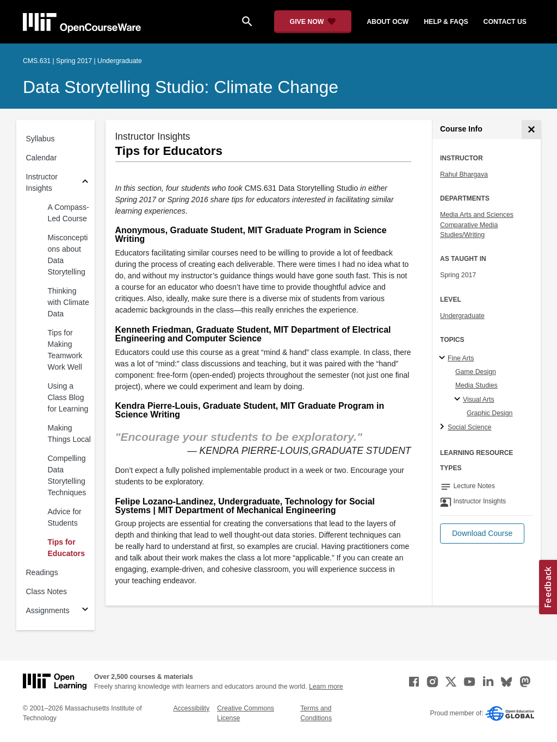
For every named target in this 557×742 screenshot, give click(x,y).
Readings (42, 572)
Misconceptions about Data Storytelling (68, 254)
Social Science (469, 427)
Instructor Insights (42, 182)
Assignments (48, 610)
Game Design (475, 372)
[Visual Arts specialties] (458, 399)
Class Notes (46, 591)
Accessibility (191, 708)
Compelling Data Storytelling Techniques (67, 475)
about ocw (388, 22)
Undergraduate (462, 316)
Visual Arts (478, 399)
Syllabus (40, 138)
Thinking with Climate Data (68, 302)
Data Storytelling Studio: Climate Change (180, 87)
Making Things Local (69, 433)
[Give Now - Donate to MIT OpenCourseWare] (313, 21)
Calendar (41, 157)
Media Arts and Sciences (476, 215)
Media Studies (476, 385)
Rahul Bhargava (464, 174)
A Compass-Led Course (68, 213)
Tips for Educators (66, 548)
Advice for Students (65, 517)
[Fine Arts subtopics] (443, 358)
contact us (505, 22)
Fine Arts (461, 358)
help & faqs (446, 22)
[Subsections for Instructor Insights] (85, 183)
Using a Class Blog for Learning (68, 397)
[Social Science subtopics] (443, 427)
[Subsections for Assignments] (85, 610)
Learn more (326, 686)
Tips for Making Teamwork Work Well (65, 349)
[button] (482, 533)
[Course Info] (531, 129)
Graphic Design (489, 413)
